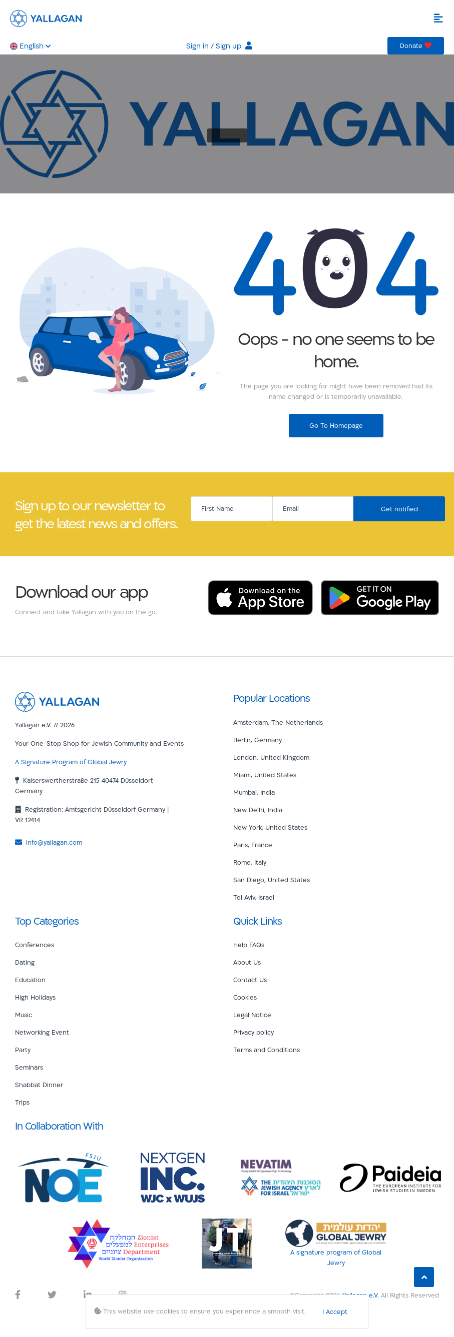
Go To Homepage (336, 425)
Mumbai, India (254, 792)
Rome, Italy (249, 862)
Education (30, 980)
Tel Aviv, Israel (253, 897)
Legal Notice (252, 1015)
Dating (25, 962)
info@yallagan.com (48, 842)
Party (23, 1050)
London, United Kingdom (271, 757)
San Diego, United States (271, 880)
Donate (415, 45)
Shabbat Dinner (39, 1085)
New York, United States (270, 827)
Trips (22, 1102)
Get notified (399, 509)
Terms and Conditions (266, 1050)
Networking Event (42, 1032)
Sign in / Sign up (219, 45)
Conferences (34, 945)
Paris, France (252, 845)
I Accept (334, 1312)
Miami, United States (264, 775)
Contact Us (250, 980)
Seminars (29, 1067)
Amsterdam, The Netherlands (278, 722)
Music (23, 1015)
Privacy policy (253, 1032)
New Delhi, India (257, 810)
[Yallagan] (57, 701)
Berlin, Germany (257, 740)
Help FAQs (248, 945)
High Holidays (35, 997)
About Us (247, 962)
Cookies (245, 997)
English (30, 45)
